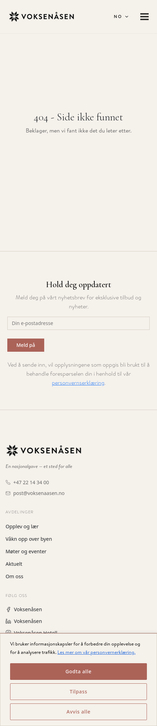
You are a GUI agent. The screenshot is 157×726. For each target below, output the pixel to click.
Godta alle (78, 671)
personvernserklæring (78, 383)
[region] (78, 679)
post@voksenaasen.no (39, 493)
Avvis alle (78, 711)
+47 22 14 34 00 (31, 482)
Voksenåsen (24, 609)
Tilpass (78, 691)
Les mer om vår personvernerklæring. (96, 652)
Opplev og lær (22, 526)
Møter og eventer (26, 551)
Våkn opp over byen (29, 539)
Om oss (14, 576)
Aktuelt (14, 564)
